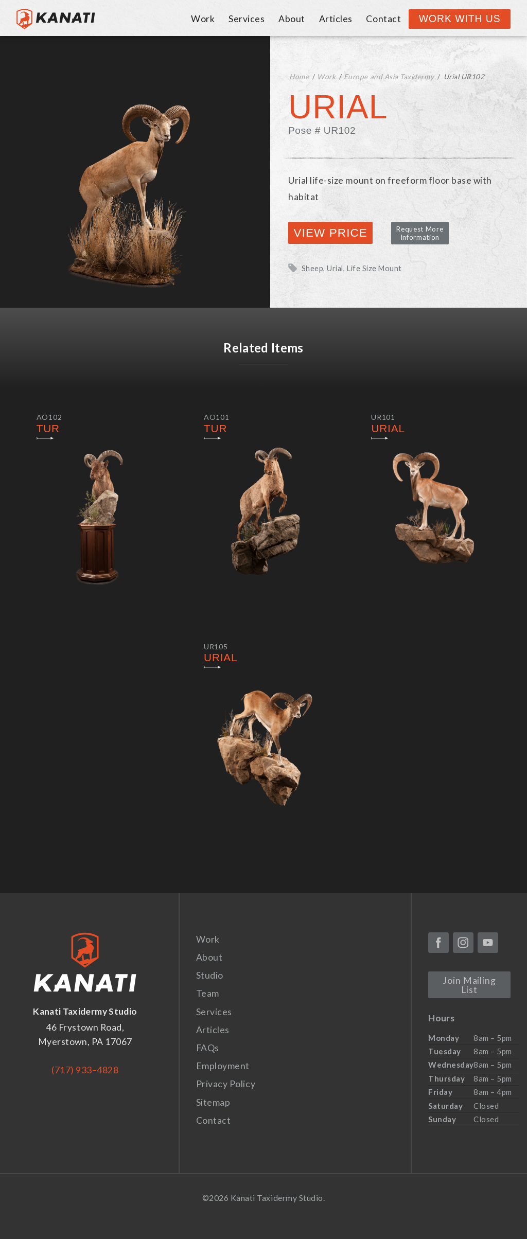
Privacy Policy (225, 1083)
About (291, 18)
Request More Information (419, 233)
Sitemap (213, 1102)
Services (247, 18)
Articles (336, 18)
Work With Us (460, 18)
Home (299, 77)
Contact (383, 18)
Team (207, 993)
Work (203, 18)
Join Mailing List (469, 985)
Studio (209, 975)
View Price (330, 232)
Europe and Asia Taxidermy (389, 77)
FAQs (207, 1047)
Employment (223, 1065)
